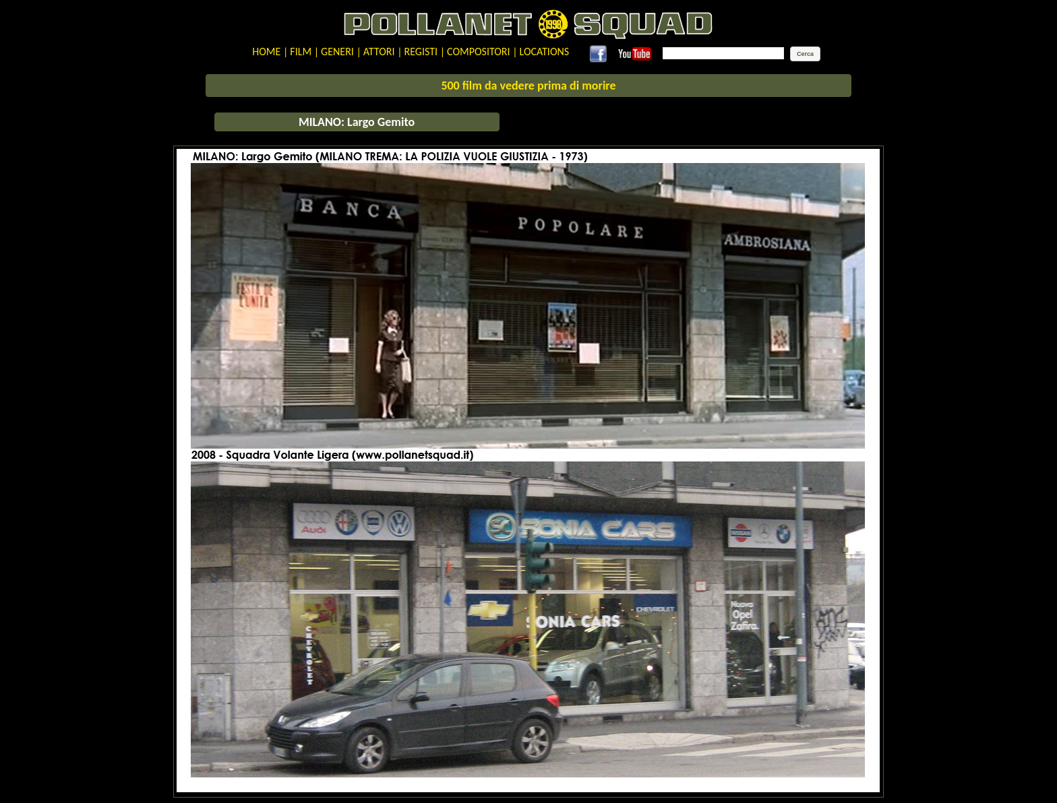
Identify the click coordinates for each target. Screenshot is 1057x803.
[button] (805, 53)
